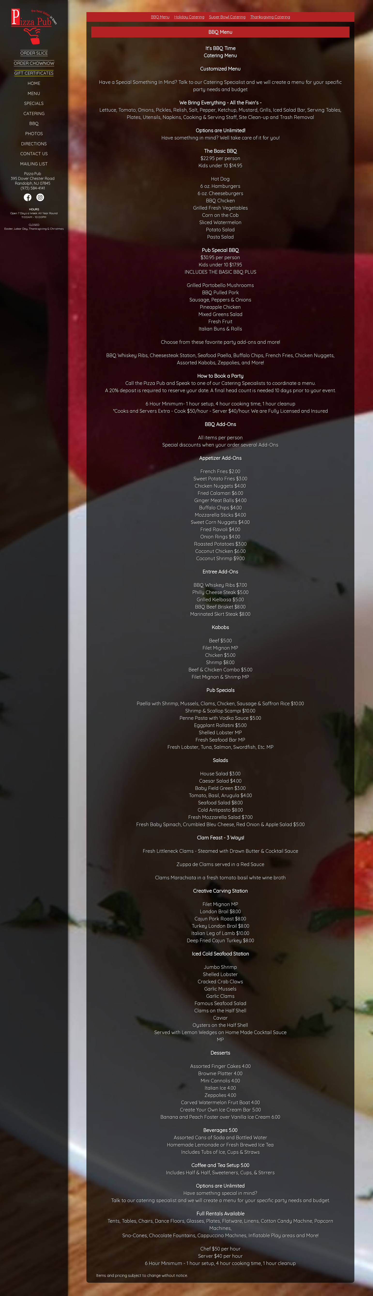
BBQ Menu (160, 17)
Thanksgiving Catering (270, 17)
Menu (34, 93)
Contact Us (34, 153)
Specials (34, 103)
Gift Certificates (33, 73)
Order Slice (34, 53)
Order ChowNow (34, 63)
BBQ (33, 123)
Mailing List (34, 164)
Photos (34, 133)
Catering (34, 113)
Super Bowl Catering (227, 17)
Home (34, 83)
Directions (34, 144)
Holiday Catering (189, 17)
